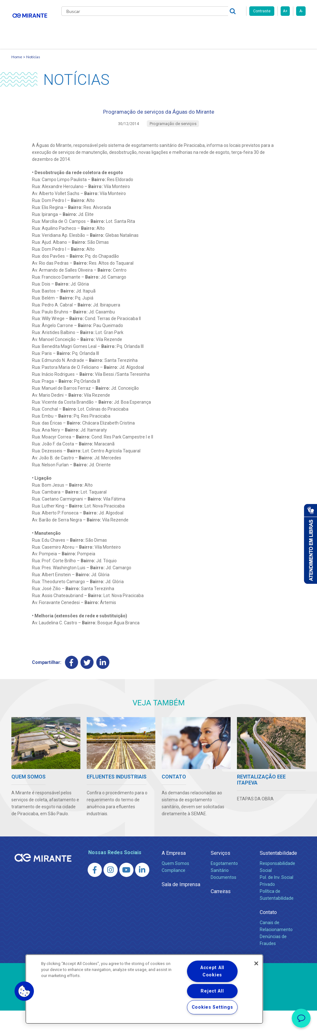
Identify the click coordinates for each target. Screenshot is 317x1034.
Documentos (223, 900)
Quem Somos (175, 886)
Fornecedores (242, 28)
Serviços (220, 876)
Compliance (173, 893)
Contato (76, 53)
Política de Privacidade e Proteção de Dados (158, 1024)
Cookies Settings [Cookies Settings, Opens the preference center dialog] (212, 1007)
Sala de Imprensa (181, 908)
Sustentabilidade (278, 876)
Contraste (261, 11)
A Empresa (174, 876)
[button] (24, 991)
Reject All (212, 991)
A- (301, 11)
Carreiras (209, 28)
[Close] (256, 963)
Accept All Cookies (212, 971)
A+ (285, 11)
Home (16, 74)
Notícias (33, 74)
